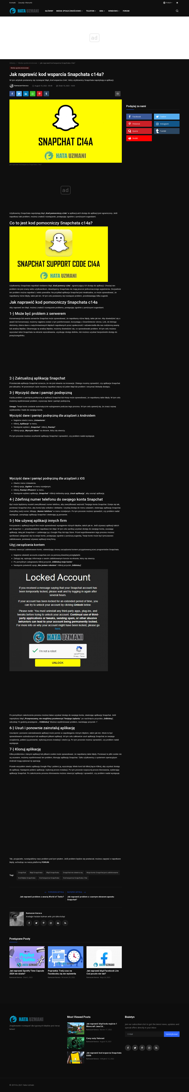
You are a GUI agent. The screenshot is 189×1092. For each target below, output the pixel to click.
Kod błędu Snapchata (26, 878)
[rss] (156, 1048)
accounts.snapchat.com (40, 555)
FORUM (126, 11)
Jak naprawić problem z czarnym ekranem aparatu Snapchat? (90, 898)
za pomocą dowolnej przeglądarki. (65, 555)
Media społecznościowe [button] (69, 11)
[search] (177, 10)
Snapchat (22, 872)
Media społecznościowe (27, 63)
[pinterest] (142, 1048)
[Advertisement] (65, 355)
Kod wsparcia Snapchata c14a (75, 878)
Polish (167, 2)
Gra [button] (102, 11)
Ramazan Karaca (34, 913)
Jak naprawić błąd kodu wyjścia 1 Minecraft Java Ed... (101, 1025)
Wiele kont (77, 766)
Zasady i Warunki (25, 2)
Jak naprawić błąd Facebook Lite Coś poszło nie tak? (102, 972)
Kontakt (12, 2)
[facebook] (128, 1048)
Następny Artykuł (76, 892)
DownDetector (89, 322)
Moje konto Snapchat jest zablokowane (102, 872)
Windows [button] (114, 11)
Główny (49, 11)
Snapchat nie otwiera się (73, 872)
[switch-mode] (177, 3)
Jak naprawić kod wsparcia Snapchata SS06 (103, 1054)
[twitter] (135, 1048)
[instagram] (149, 1048)
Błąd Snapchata (36, 872)
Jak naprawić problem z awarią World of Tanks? (42, 897)
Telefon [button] (91, 11)
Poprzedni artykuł (54, 892)
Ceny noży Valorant (95, 1038)
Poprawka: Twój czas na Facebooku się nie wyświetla (62, 972)
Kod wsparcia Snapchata (49, 878)
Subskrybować (172, 1034)
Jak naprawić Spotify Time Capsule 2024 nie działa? (26, 972)
